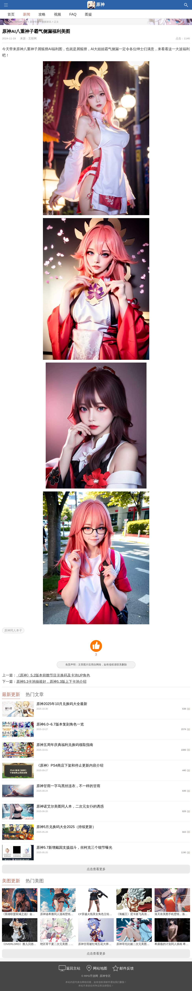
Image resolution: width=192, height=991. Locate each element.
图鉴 (88, 14)
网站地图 (96, 968)
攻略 (41, 14)
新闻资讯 (46, 21)
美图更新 (11, 880)
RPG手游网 (21, 21)
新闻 (26, 14)
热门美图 (35, 880)
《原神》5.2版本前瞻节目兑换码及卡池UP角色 (53, 675)
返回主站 (69, 968)
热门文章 (35, 694)
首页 (11, 14)
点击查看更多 (96, 869)
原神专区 (34, 21)
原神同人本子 (13, 630)
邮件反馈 (123, 968)
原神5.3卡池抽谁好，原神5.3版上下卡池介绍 (51, 682)
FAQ (72, 14)
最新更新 (11, 694)
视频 (57, 14)
